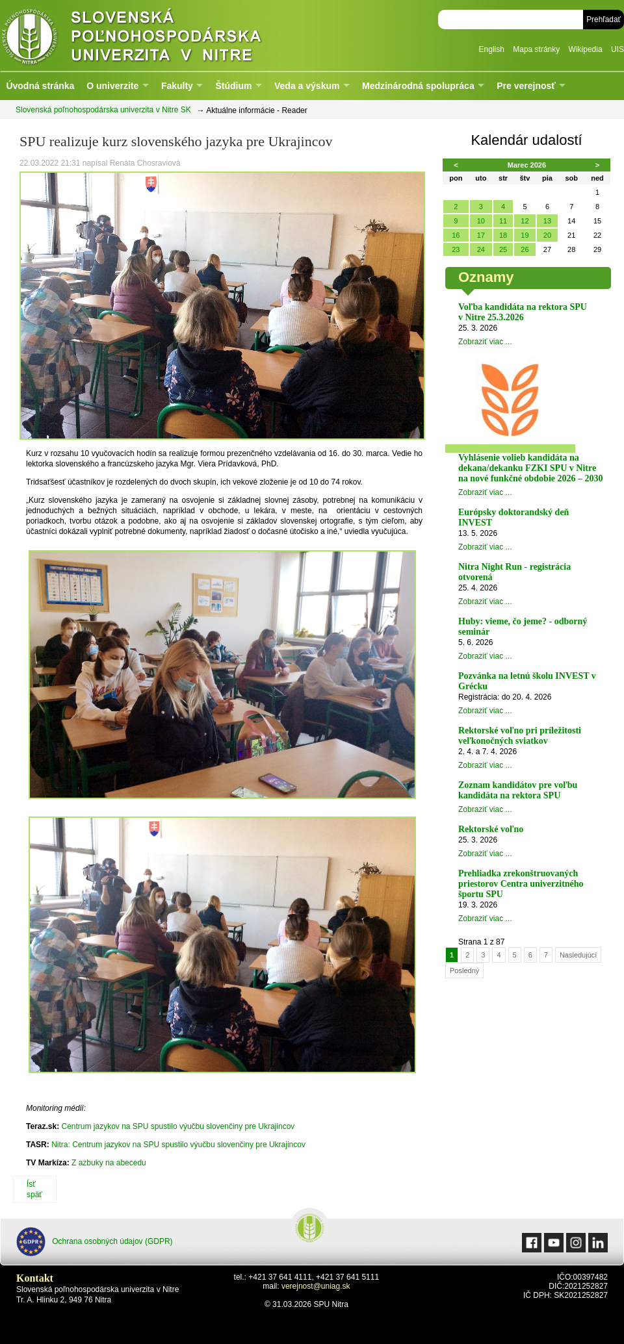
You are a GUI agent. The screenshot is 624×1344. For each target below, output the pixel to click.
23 (456, 249)
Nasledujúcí (578, 955)
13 (547, 221)
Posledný (464, 970)
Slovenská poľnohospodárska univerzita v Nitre (159, 35)
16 (456, 235)
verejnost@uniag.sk (315, 1286)
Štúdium (233, 86)
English (491, 49)
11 (503, 221)
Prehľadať (603, 19)
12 (524, 221)
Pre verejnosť (526, 86)
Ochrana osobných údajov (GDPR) (94, 1241)
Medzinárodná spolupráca (418, 86)
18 (503, 235)
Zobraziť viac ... (485, 341)
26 (524, 249)
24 (481, 249)
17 (481, 235)
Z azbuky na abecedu (109, 1162)
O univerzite (112, 86)
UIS (617, 49)
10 (481, 221)
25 (503, 249)
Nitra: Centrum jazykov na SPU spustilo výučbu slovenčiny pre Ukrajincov (178, 1144)
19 (524, 235)
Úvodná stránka (40, 86)
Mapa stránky (536, 49)
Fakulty (177, 86)
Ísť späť (34, 1189)
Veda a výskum (306, 86)
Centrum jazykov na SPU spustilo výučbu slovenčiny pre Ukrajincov (177, 1126)
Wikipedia (586, 49)
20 (547, 235)
